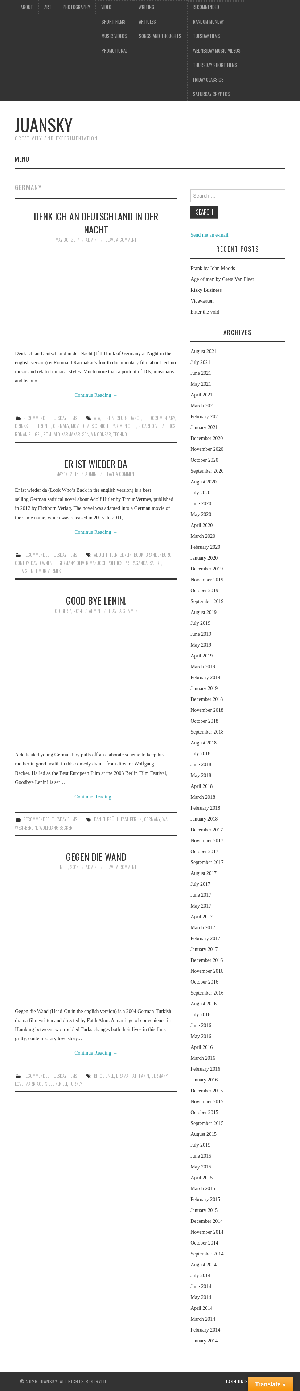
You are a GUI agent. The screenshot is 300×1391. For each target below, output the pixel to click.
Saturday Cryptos (211, 94)
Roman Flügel (28, 434)
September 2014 (206, 1254)
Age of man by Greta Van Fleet (222, 279)
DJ (145, 418)
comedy (22, 563)
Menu (22, 158)
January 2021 (204, 427)
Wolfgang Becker (56, 827)
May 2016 (200, 1036)
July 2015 (200, 1145)
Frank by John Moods (212, 268)
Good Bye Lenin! (96, 600)
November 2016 (206, 971)
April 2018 (201, 786)
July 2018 (200, 753)
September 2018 (206, 732)
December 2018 (206, 699)
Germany (61, 426)
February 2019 (205, 677)
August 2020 (203, 482)
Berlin (108, 418)
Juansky (44, 124)
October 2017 (204, 851)
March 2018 (202, 797)
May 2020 (200, 514)
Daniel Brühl (106, 819)
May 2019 (200, 645)
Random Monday (208, 21)
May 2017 (200, 906)
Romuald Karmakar (61, 434)
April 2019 (201, 656)
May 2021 (200, 384)
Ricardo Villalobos (156, 426)
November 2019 (206, 579)
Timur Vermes (48, 571)
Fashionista (239, 1381)
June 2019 (200, 634)
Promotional (114, 50)
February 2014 (205, 1330)
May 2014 (200, 1297)
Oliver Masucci (91, 563)
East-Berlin (131, 819)
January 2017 (204, 949)
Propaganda (136, 563)
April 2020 (201, 525)
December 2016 (206, 960)
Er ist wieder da (96, 463)
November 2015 (206, 1101)
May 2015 (200, 1167)
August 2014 (203, 1264)
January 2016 (204, 1080)
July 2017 (200, 884)
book (138, 554)
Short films (114, 21)
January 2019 (204, 688)
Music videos (114, 36)
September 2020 (206, 471)
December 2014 (206, 1221)
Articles (147, 21)
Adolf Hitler (106, 554)
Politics (114, 563)
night (104, 426)
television (24, 571)
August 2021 (203, 351)
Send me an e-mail (209, 235)
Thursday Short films (215, 65)
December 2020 (206, 438)
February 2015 (205, 1199)
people (130, 426)
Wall (166, 819)
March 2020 (202, 536)
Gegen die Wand (96, 856)
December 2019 (206, 569)
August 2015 (203, 1134)
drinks (21, 426)
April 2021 (201, 395)
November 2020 (206, 449)
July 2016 (200, 1014)
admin (91, 239)
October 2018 (204, 721)
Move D (77, 426)
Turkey (75, 1083)
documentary (162, 418)
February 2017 (205, 938)
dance (135, 418)
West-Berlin (26, 827)
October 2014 (204, 1243)
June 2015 (200, 1156)
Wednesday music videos (217, 50)
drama (122, 1075)
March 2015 (202, 1188)
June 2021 (200, 373)
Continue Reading (96, 395)
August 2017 (203, 873)
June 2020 (200, 503)
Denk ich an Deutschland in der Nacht (96, 222)
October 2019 (204, 590)
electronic (40, 426)
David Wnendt (43, 563)
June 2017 (200, 895)
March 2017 (202, 927)
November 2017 (206, 840)
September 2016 (206, 993)
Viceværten (202, 301)
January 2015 (204, 1210)
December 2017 (206, 829)
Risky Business (206, 290)
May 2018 (200, 775)
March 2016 (202, 1058)
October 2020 (204, 460)
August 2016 (203, 1003)
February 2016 (205, 1069)
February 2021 (205, 416)
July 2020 (200, 492)
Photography (76, 7)
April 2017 (201, 916)
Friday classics (208, 79)
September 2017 (206, 862)
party (117, 426)
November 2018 (206, 710)
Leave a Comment (121, 239)
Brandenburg (158, 554)
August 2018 (203, 743)
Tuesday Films (206, 36)
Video (106, 7)
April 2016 (201, 1047)
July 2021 (200, 362)
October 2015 (204, 1112)
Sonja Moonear (96, 434)
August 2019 (203, 612)
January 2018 (204, 819)
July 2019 (200, 623)
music (91, 426)
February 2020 (205, 547)
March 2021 (202, 405)
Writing (146, 7)
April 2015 (201, 1177)
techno (120, 434)
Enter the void (204, 312)
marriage (34, 1083)
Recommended (206, 7)
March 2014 (202, 1319)
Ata (97, 418)
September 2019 (206, 601)
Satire (155, 563)
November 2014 (206, 1232)
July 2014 (200, 1275)
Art (48, 7)
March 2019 (202, 666)
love (19, 1083)
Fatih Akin (140, 1075)
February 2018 (205, 808)
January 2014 (204, 1341)
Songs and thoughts (160, 36)
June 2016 (200, 1025)
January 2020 (204, 558)
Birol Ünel (104, 1075)
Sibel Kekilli (56, 1083)
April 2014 (201, 1308)
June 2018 (200, 764)
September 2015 (206, 1123)
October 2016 (204, 982)
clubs (121, 418)
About (27, 7)
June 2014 (200, 1286)
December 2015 (206, 1090)
